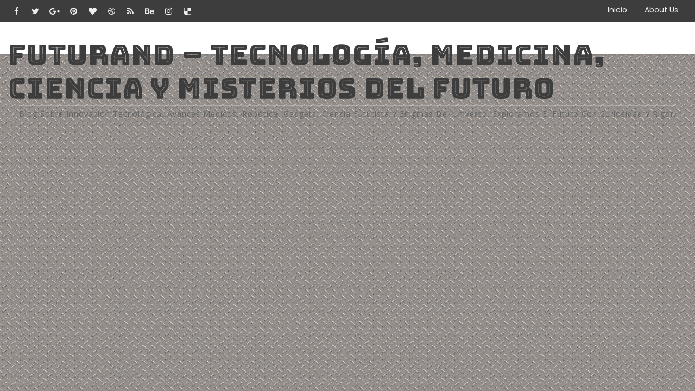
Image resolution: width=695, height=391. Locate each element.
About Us (661, 9)
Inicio (617, 9)
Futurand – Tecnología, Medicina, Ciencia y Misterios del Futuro (306, 71)
